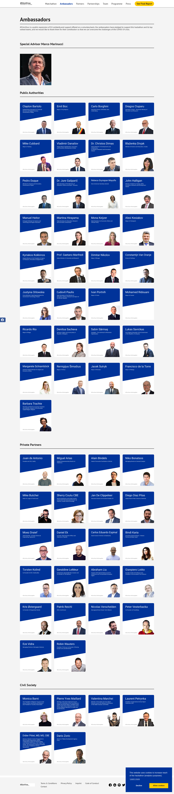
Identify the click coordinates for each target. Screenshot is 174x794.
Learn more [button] (135, 779)
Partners (80, 3)
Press (128, 3)
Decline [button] (139, 786)
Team (105, 3)
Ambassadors (66, 3)
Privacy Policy (66, 783)
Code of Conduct (92, 783)
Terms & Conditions (49, 783)
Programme (116, 3)
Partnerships (93, 3)
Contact (44, 786)
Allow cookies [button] (159, 786)
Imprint (78, 783)
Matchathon (51, 3)
